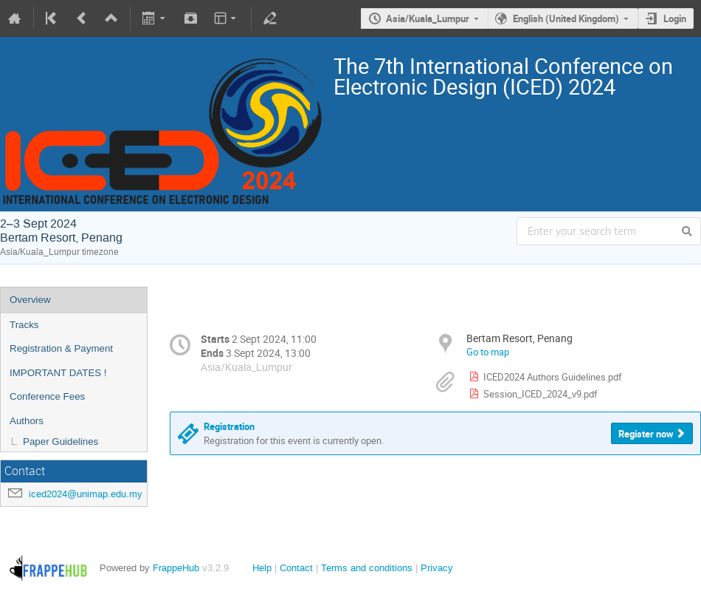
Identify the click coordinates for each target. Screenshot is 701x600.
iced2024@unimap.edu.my (85, 494)
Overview (30, 299)
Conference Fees (47, 396)
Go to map (487, 351)
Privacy (437, 568)
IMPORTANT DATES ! (58, 372)
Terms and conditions (366, 568)
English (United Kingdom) (566, 18)
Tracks (24, 324)
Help (262, 568)
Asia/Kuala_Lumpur (427, 18)
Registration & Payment (61, 348)
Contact (296, 568)
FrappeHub (176, 568)
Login (674, 18)
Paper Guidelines (60, 441)
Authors (27, 420)
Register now (646, 433)
